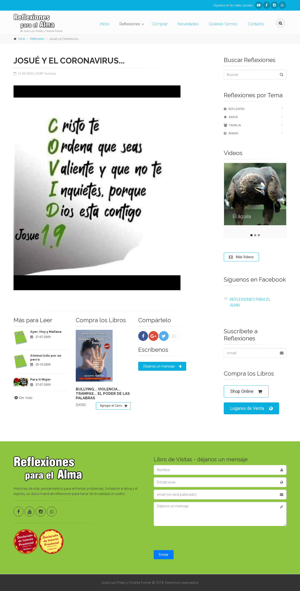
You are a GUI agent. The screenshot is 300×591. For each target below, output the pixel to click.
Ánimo (231, 133)
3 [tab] (259, 235)
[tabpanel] (255, 198)
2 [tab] (255, 235)
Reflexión (234, 109)
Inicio (104, 24)
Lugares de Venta (251, 408)
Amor (231, 117)
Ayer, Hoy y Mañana (45, 332)
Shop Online (246, 391)
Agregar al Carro (113, 405)
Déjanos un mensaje (162, 366)
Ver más (23, 398)
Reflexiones (130, 24)
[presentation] (191, 538)
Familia (232, 125)
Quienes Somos (223, 24)
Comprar (159, 24)
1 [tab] (251, 235)
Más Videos (241, 257)
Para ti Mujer (40, 379)
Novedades (188, 24)
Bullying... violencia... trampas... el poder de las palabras (103, 393)
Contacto (256, 24)
